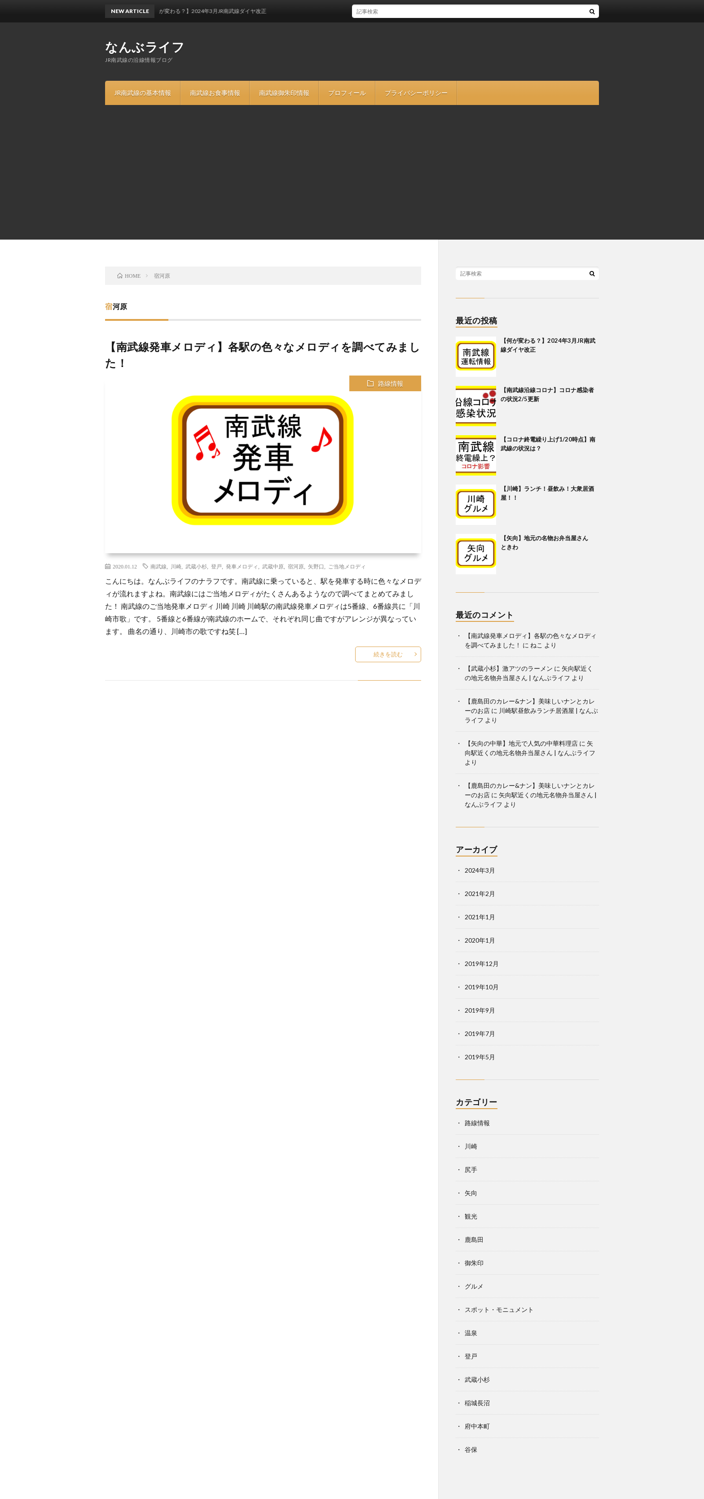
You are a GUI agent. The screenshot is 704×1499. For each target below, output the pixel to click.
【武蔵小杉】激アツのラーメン (509, 668)
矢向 (471, 1193)
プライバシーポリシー (416, 92)
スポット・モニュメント (499, 1309)
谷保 (471, 1449)
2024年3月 (480, 870)
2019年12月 (482, 963)
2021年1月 (480, 917)
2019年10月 (482, 987)
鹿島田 (474, 1239)
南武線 (158, 566)
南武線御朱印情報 (284, 92)
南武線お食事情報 (215, 92)
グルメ (474, 1286)
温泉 (471, 1333)
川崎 (176, 566)
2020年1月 (480, 940)
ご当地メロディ (347, 566)
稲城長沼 (477, 1403)
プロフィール (347, 92)
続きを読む (388, 654)
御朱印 (474, 1263)
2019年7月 (480, 1033)
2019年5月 (480, 1057)
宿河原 (296, 566)
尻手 (471, 1169)
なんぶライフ (145, 46)
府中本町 (477, 1426)
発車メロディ (242, 566)
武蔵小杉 (196, 566)
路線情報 (390, 383)
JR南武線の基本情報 (142, 92)
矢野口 (316, 566)
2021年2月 (480, 893)
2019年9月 (480, 1010)
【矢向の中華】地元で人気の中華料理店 (521, 743)
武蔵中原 (273, 566)
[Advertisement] (352, 172)
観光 (471, 1216)
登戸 (216, 566)
